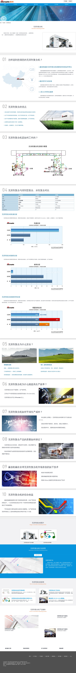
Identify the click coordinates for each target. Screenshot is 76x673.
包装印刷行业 (38, 555)
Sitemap (4, 665)
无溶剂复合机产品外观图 (29, 542)
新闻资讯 (46, 4)
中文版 (65, 1)
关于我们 (15, 4)
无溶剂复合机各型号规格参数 (18, 590)
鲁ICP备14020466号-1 (26, 663)
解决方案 (36, 4)
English (70, 1)
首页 (5, 4)
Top (71, 656)
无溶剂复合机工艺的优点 (54, 590)
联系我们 (66, 4)
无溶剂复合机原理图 (47, 542)
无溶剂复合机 (8, 22)
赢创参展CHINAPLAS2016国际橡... (57, 598)
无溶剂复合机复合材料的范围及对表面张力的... (21, 598)
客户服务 (56, 4)
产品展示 (25, 4)
